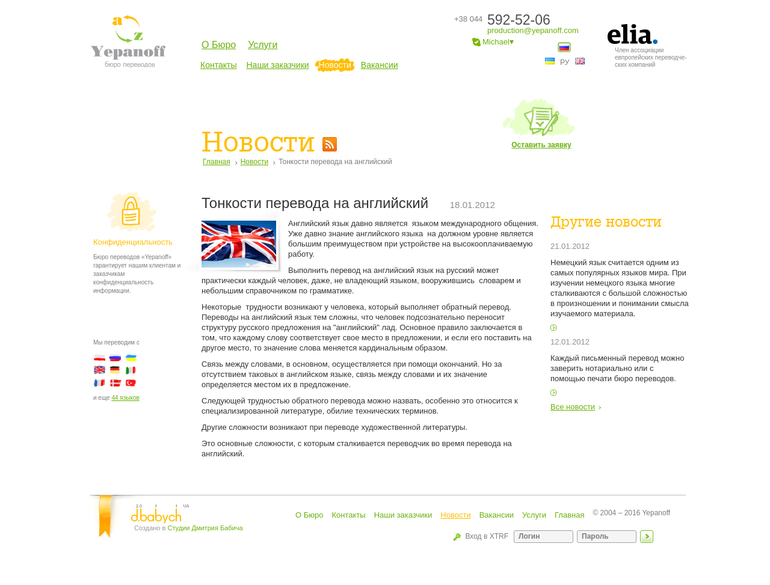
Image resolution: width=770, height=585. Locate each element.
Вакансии (379, 65)
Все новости (572, 406)
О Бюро (219, 45)
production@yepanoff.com (533, 30)
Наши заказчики (277, 65)
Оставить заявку (541, 123)
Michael (493, 42)
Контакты (218, 65)
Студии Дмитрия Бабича (204, 527)
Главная (216, 162)
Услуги (262, 45)
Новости (335, 65)
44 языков (125, 397)
